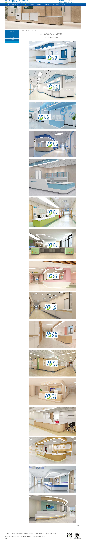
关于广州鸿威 (56, 4)
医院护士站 (12, 42)
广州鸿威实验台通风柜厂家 (37, 536)
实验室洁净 (12, 37)
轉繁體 (63, 4)
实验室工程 (28, 30)
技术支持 (7, 538)
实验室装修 (12, 34)
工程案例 (32, 4)
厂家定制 (39, 4)
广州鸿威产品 (15, 4)
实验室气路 (12, 39)
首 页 (23, 30)
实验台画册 (47, 4)
